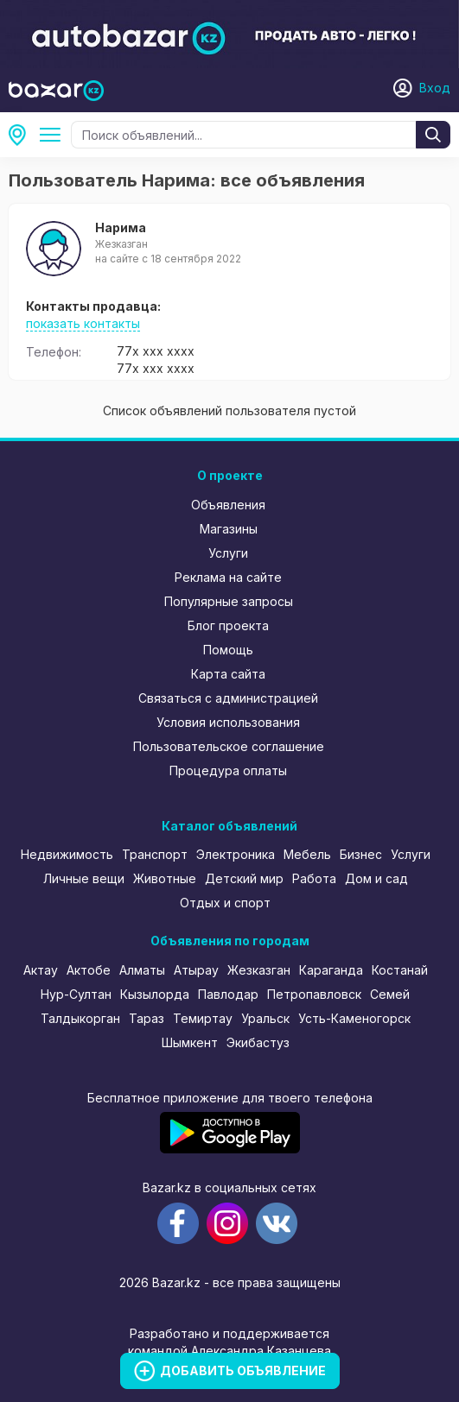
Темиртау (203, 1018)
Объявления (228, 504)
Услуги (228, 553)
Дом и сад (376, 878)
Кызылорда (154, 994)
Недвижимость (67, 854)
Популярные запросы (228, 601)
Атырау (196, 970)
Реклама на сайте (228, 577)
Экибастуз (258, 1042)
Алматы (142, 970)
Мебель (307, 854)
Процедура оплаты (228, 770)
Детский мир (244, 878)
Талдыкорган (80, 1018)
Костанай (400, 970)
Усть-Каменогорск (354, 1018)
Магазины (229, 528)
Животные (164, 878)
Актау (40, 970)
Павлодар (228, 994)
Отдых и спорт (225, 902)
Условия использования (228, 722)
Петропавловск (314, 994)
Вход (434, 87)
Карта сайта (228, 673)
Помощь (228, 649)
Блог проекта (228, 625)
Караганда (331, 970)
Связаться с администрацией (228, 698)
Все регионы (22, 134)
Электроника (235, 854)
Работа (314, 878)
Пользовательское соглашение (228, 746)
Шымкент (190, 1042)
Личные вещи (83, 878)
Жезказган (258, 970)
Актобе (89, 970)
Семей (390, 994)
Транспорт (155, 854)
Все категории (53, 134)
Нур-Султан (76, 994)
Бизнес (361, 854)
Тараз (146, 1018)
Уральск (265, 1018)
